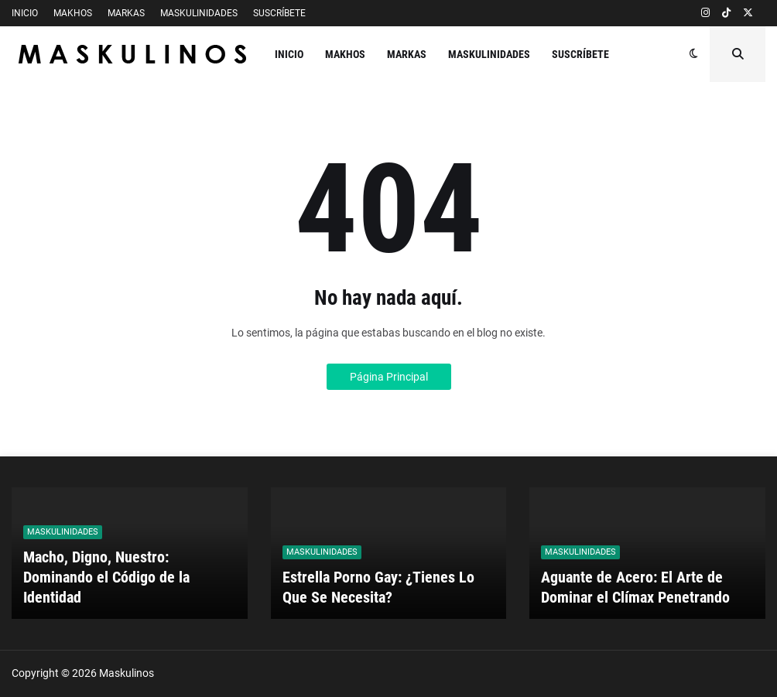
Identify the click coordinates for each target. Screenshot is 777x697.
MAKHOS (72, 13)
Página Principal (389, 377)
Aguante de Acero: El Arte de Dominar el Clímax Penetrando (635, 587)
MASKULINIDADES (199, 13)
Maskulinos (126, 673)
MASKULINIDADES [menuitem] (489, 54)
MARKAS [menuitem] (406, 54)
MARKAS (126, 13)
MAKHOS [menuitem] (345, 54)
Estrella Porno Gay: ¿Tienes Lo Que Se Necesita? (378, 587)
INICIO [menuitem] (289, 54)
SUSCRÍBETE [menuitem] (580, 54)
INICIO (25, 13)
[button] (694, 54)
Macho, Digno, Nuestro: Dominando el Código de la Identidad (106, 577)
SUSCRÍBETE (279, 13)
